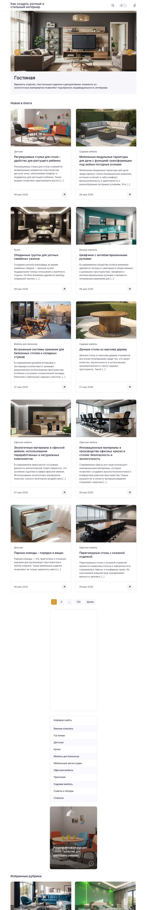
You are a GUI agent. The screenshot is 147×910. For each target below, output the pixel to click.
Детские (18, 151)
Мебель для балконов (25, 344)
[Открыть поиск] (113, 5)
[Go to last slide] (17, 52)
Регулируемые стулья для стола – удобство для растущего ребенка (70, 851)
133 (78, 601)
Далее (90, 601)
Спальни (59, 797)
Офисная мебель (23, 442)
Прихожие (60, 777)
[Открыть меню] (134, 5)
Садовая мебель (88, 151)
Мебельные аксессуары (68, 763)
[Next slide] (129, 52)
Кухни (17, 249)
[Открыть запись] (41, 154)
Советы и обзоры (64, 791)
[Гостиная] (73, 52)
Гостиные (59, 735)
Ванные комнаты (88, 249)
